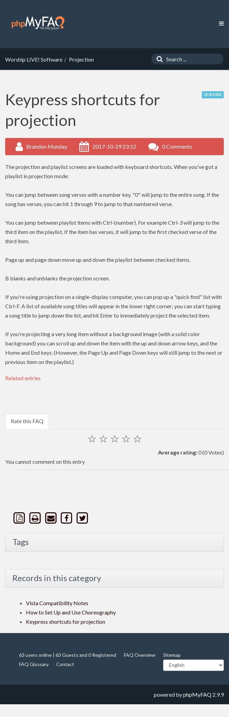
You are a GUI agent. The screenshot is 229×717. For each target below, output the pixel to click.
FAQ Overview (140, 655)
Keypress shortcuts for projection (65, 621)
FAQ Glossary (34, 664)
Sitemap (172, 655)
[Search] (158, 59)
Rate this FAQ (27, 421)
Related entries (23, 378)
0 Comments (177, 146)
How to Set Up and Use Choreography (71, 612)
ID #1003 (212, 94)
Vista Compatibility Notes (57, 603)
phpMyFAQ (197, 694)
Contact (65, 664)
